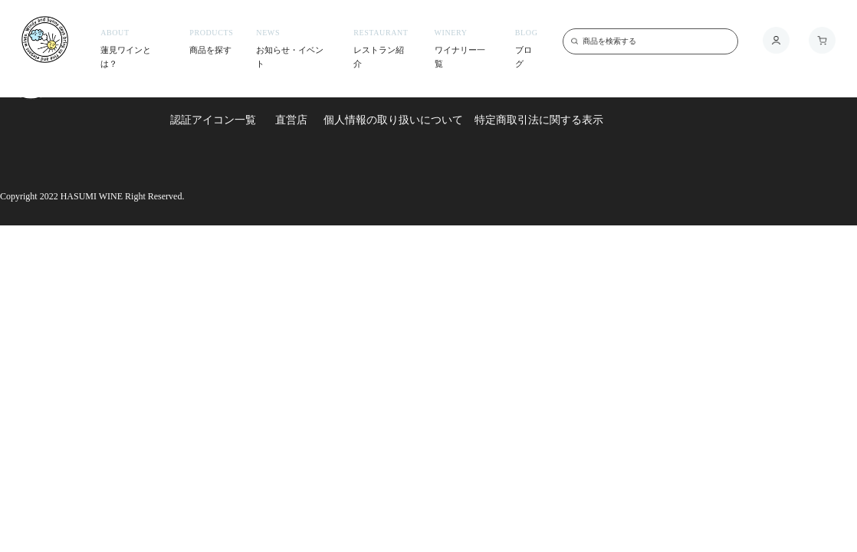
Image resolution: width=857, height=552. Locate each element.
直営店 (291, 119)
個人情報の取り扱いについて (393, 119)
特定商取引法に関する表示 (538, 119)
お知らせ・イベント (293, 48)
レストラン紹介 (382, 48)
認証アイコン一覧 (213, 119)
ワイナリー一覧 (463, 48)
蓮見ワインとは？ (133, 48)
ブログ (527, 48)
